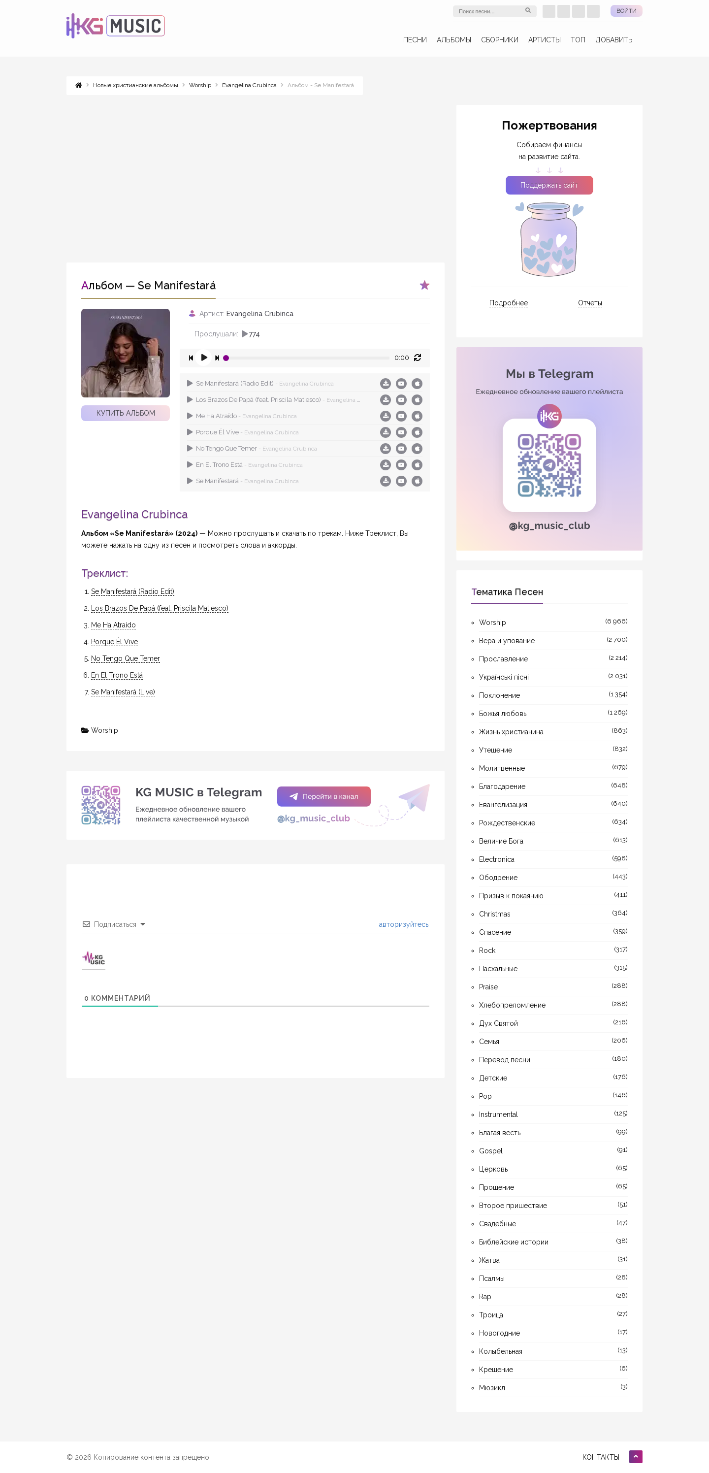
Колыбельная (500, 1351)
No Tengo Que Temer (252, 448)
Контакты (600, 1457)
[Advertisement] (255, 174)
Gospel (491, 1151)
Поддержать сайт (549, 185)
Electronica (497, 859)
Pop (485, 1096)
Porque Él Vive (243, 432)
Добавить (614, 40)
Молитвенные (502, 768)
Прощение (496, 1187)
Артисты (544, 40)
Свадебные (497, 1224)
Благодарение (502, 786)
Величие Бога (501, 841)
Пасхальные (498, 969)
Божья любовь (502, 714)
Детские (493, 1078)
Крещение (496, 1370)
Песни (415, 40)
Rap (485, 1297)
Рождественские (507, 823)
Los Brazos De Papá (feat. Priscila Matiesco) (275, 399)
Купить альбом (126, 413)
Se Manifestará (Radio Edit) (260, 383)
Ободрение (498, 878)
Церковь (493, 1169)
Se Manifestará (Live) (123, 692)
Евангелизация (503, 805)
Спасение (495, 932)
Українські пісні (504, 677)
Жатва (489, 1260)
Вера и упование (507, 641)
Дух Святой (498, 1023)
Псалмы (492, 1278)
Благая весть (499, 1133)
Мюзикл (492, 1388)
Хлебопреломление (512, 1005)
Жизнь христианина (511, 732)
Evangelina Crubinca (259, 314)
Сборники (499, 40)
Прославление (503, 659)
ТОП (578, 40)
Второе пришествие (513, 1206)
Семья (489, 1042)
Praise (488, 987)
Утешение (495, 750)
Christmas (495, 914)
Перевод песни (504, 1060)
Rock (487, 950)
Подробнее (508, 303)
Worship (104, 730)
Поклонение (499, 695)
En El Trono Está (245, 464)
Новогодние (499, 1333)
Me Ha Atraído (242, 416)
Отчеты (590, 303)
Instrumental (498, 1114)
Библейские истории (513, 1242)
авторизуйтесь (402, 924)
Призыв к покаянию (511, 896)
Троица (491, 1315)
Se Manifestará (243, 481)
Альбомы (454, 40)
